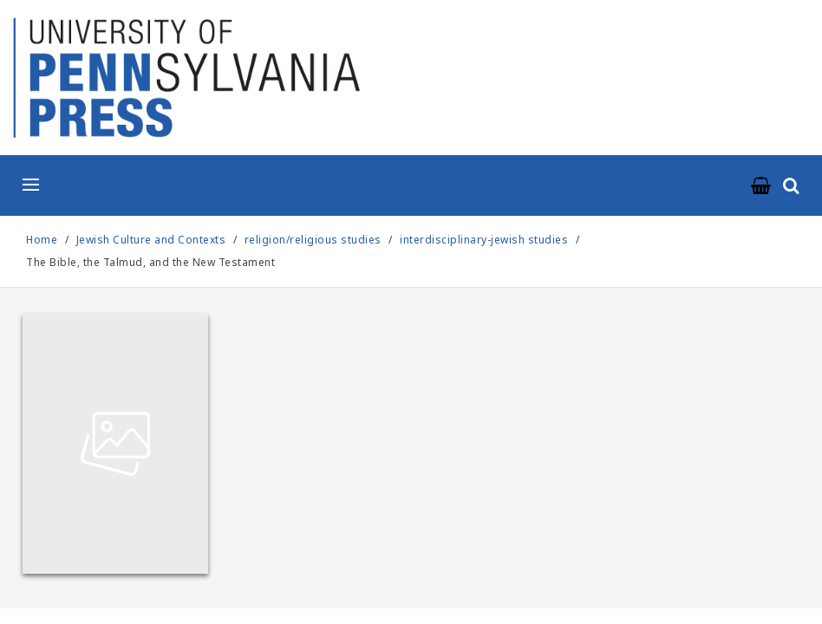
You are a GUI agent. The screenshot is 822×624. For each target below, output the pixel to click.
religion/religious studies (313, 239)
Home (41, 239)
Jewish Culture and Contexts (152, 239)
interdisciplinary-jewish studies (484, 239)
